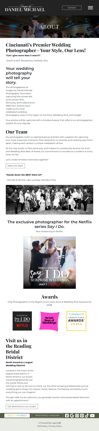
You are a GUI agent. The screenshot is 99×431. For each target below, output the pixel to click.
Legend (56, 423)
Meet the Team (15, 166)
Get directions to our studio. (21, 406)
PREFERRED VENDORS (47, 415)
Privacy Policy (55, 426)
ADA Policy (42, 426)
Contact (72, 7)
